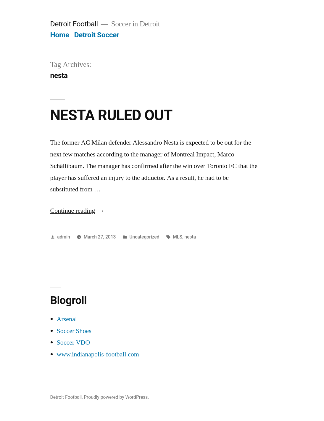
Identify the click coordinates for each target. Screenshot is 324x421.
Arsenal (67, 319)
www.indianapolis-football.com (98, 354)
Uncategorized (144, 237)
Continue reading (77, 211)
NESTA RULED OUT (111, 115)
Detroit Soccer (96, 35)
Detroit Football (74, 24)
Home (59, 35)
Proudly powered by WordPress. (116, 397)
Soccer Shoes (74, 331)
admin (63, 237)
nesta (190, 237)
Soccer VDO (73, 342)
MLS (177, 237)
